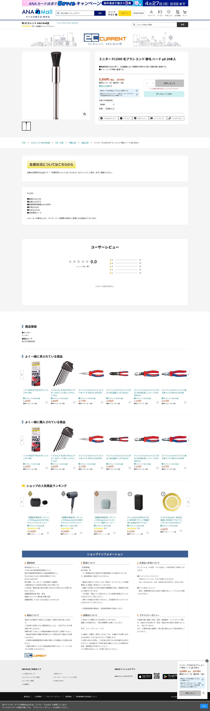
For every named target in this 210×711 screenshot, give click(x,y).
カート (184, 15)
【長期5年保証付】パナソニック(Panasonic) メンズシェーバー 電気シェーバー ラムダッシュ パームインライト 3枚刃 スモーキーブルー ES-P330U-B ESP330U (105, 520)
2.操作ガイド (57, 674)
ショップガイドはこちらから (67, 23)
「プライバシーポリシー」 (42, 707)
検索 (100, 13)
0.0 (94, 261)
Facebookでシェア (110, 118)
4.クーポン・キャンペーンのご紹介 (65, 677)
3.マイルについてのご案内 (31, 677)
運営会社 (27, 696)
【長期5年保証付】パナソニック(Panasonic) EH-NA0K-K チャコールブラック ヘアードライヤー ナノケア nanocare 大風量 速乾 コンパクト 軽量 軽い (72, 520)
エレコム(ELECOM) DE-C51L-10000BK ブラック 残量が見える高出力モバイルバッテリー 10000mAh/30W (138, 520)
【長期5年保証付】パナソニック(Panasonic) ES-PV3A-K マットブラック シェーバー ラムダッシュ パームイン (38, 520)
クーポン (160, 15)
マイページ (151, 15)
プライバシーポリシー (53, 696)
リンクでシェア (177, 118)
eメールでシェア (159, 118)
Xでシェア (127, 118)
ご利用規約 (38, 696)
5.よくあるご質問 (28, 681)
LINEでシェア (142, 118)
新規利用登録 (139, 13)
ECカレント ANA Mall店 (37, 23)
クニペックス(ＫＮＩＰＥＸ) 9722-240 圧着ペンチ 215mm (118, 391)
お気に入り (169, 15)
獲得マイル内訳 (104, 86)
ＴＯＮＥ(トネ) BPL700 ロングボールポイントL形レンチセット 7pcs (63, 393)
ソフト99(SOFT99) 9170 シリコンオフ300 (35, 391)
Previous (21, 374)
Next (188, 374)
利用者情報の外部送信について (86, 696)
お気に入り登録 (165, 94)
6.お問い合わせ (58, 681)
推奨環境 (68, 696)
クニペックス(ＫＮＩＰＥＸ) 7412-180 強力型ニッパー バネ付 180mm (146, 393)
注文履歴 (177, 15)
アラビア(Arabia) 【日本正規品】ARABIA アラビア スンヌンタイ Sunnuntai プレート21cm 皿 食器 (171, 520)
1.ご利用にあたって (28, 674)
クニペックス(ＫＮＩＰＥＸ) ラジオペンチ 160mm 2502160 (91, 391)
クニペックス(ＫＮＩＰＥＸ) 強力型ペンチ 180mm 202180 (174, 391)
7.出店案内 (25, 684)
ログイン (124, 13)
